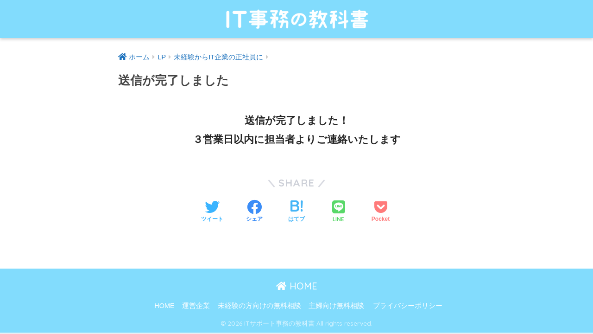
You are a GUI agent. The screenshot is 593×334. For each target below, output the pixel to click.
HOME (296, 286)
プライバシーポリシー (407, 305)
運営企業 (196, 305)
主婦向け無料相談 (336, 305)
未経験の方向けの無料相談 (259, 305)
